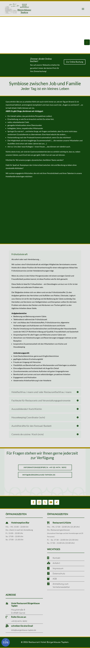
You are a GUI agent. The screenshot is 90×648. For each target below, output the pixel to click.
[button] (2, 35)
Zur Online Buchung (74, 62)
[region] (45, 35)
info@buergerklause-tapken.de (38, 475)
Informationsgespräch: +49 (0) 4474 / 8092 (45, 467)
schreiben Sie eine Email (22, 626)
